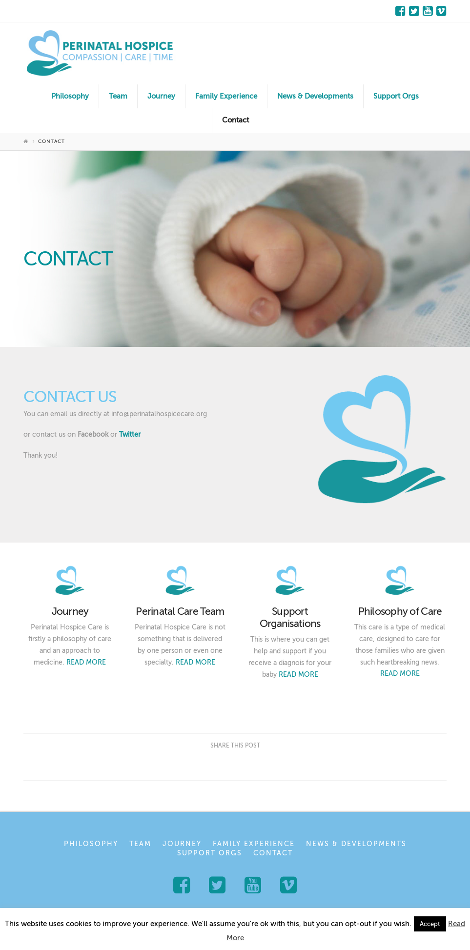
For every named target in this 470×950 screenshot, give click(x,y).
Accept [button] (430, 924)
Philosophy (91, 844)
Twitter (130, 434)
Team (140, 844)
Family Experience (254, 844)
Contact (273, 853)
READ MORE (86, 662)
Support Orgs (209, 853)
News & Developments (356, 844)
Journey (182, 844)
